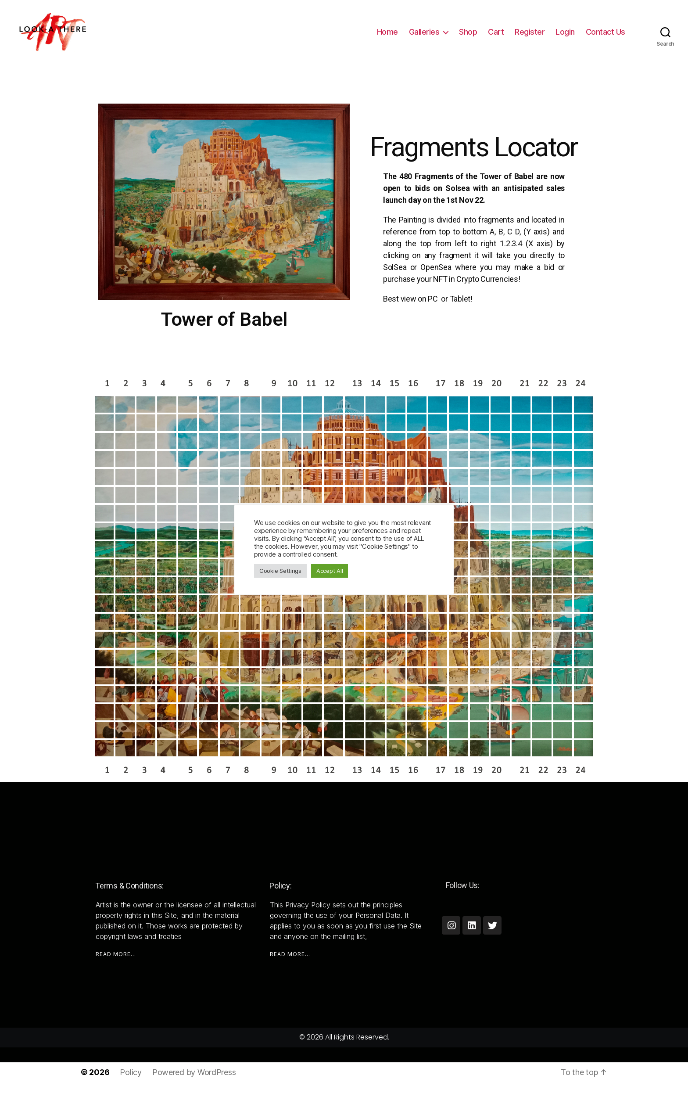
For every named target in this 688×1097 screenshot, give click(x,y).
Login (565, 31)
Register (530, 31)
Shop (468, 31)
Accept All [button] (329, 570)
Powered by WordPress (194, 1072)
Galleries (424, 31)
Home (387, 31)
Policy (130, 1072)
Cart (496, 31)
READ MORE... (116, 954)
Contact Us (605, 31)
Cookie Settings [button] (280, 570)
